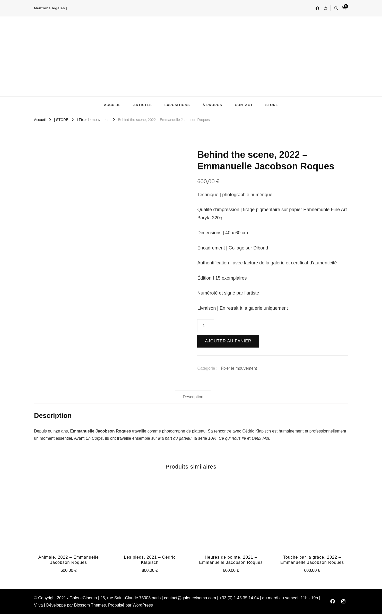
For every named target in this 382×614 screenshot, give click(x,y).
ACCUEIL (112, 105)
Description (193, 397)
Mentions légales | (50, 8)
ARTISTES (142, 105)
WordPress (143, 605)
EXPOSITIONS (177, 105)
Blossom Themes (90, 605)
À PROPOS (212, 105)
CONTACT (244, 105)
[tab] (193, 397)
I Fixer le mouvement (238, 368)
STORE (271, 105)
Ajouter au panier (228, 341)
